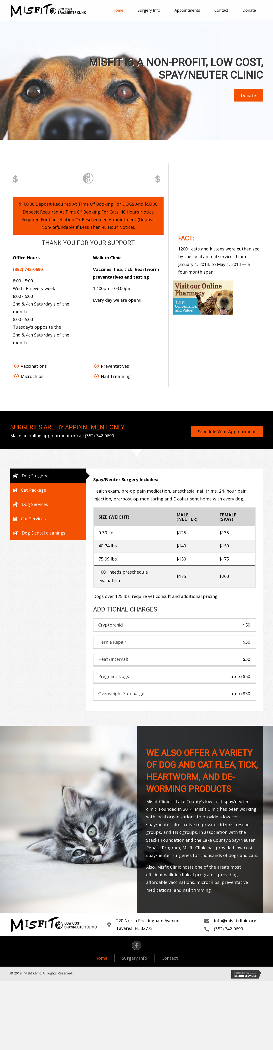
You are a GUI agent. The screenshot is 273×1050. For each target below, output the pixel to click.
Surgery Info (134, 958)
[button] (248, 95)
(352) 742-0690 (99, 435)
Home (101, 958)
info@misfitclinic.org (235, 920)
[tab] (48, 476)
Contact (170, 958)
